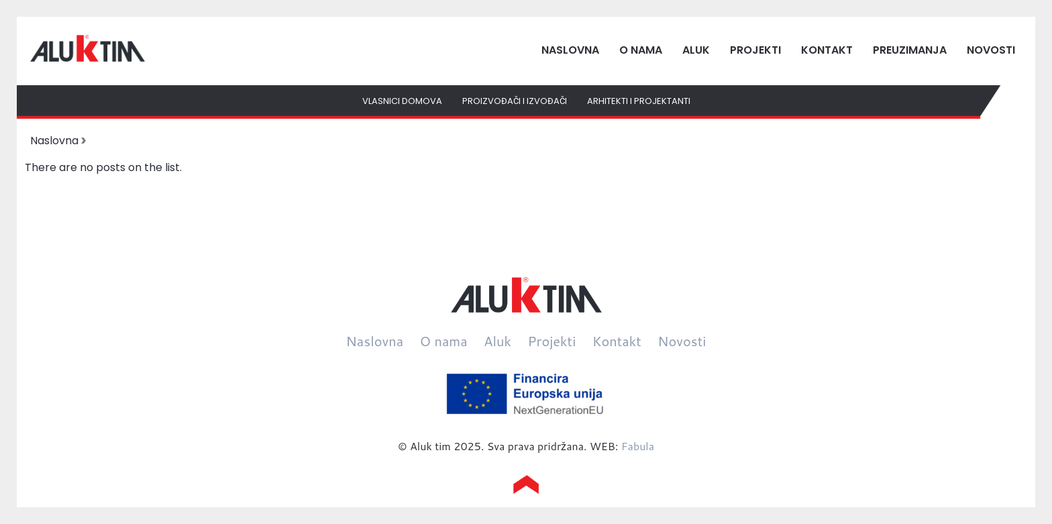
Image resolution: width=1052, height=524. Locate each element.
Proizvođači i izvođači (514, 101)
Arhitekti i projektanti (638, 101)
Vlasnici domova (402, 101)
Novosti (991, 50)
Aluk (696, 50)
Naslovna (570, 50)
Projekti (755, 50)
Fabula (637, 446)
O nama (640, 50)
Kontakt (827, 50)
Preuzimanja (910, 50)
